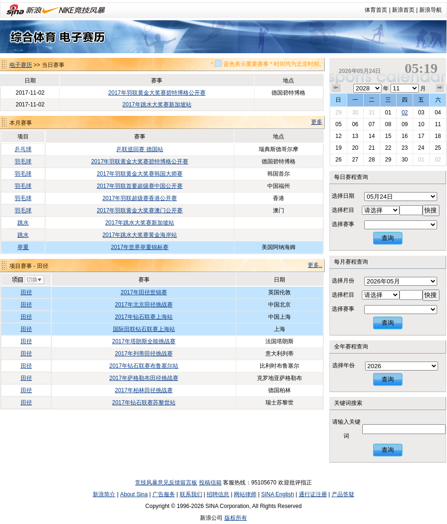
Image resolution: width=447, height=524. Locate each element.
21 (371, 148)
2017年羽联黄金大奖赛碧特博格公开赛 (157, 92)
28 (371, 159)
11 (438, 124)
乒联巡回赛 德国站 (139, 149)
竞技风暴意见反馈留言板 (166, 482)
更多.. (315, 265)
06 (355, 124)
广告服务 (163, 494)
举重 (23, 247)
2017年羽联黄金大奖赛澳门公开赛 (140, 210)
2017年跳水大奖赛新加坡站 (157, 104)
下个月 (440, 88)
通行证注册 (313, 494)
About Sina (134, 494)
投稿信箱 (210, 482)
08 (388, 124)
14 (371, 136)
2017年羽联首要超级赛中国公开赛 (140, 186)
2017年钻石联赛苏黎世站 (144, 402)
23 (404, 148)
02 (404, 112)
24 (421, 148)
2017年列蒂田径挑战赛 (144, 353)
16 (404, 136)
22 (388, 148)
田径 (26, 292)
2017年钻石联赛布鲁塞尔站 (143, 366)
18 (438, 136)
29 (338, 112)
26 (338, 159)
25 (438, 148)
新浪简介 (104, 494)
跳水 (23, 222)
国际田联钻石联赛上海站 (144, 329)
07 (371, 124)
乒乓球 (23, 149)
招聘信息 (218, 494)
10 (421, 124)
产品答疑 (343, 494)
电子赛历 (20, 65)
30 (355, 112)
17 (421, 136)
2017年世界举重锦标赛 (140, 247)
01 (388, 112)
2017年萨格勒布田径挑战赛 (143, 378)
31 (371, 112)
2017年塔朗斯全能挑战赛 (144, 341)
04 (438, 112)
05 (338, 124)
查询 (388, 238)
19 (338, 148)
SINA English (277, 494)
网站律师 (245, 494)
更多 (316, 122)
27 (355, 159)
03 (421, 112)
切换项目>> (27, 280)
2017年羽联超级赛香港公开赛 (140, 198)
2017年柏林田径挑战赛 (144, 390)
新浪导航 (430, 10)
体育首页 (376, 10)
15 (388, 136)
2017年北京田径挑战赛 (144, 304)
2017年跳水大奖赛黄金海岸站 (140, 235)
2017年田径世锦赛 (143, 292)
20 (355, 148)
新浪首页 (403, 10)
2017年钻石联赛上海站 (144, 317)
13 (355, 136)
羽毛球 (23, 161)
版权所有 (235, 518)
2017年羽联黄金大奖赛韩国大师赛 (140, 173)
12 (338, 136)
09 (404, 124)
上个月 (336, 88)
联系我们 (191, 494)
